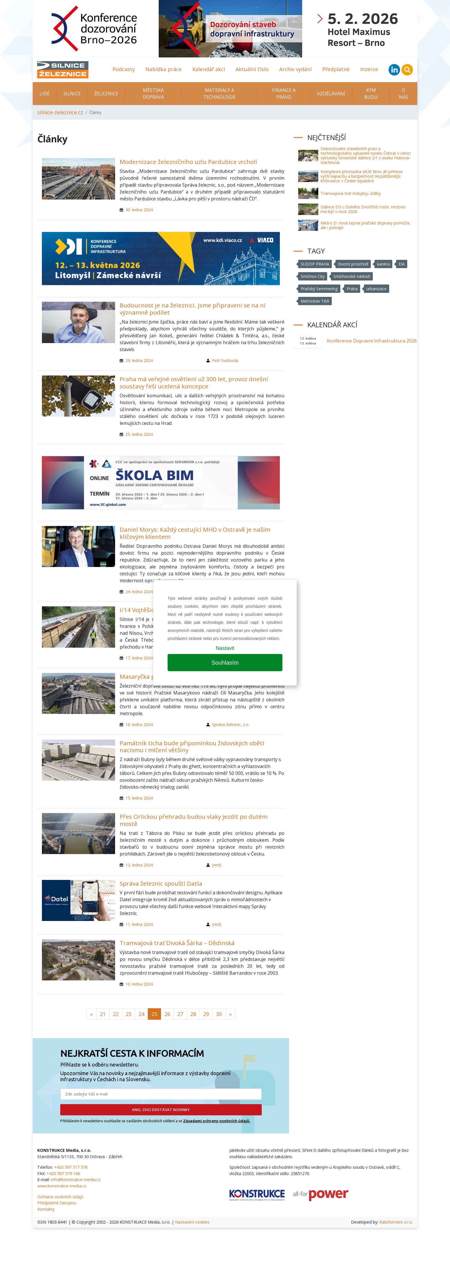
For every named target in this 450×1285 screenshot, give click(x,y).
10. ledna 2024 (139, 984)
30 (219, 1014)
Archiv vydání (295, 69)
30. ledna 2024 (139, 209)
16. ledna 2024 (139, 724)
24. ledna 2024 (139, 591)
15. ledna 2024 (139, 798)
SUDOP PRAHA (315, 264)
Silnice (72, 93)
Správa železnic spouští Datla (161, 883)
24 (141, 1014)
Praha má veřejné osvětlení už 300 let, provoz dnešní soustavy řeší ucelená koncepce (194, 382)
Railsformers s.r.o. (396, 1222)
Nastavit (225, 648)
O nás (403, 93)
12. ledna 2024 (139, 865)
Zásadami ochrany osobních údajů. (217, 1120)
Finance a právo (284, 93)
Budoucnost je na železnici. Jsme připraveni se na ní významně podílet (192, 308)
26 (167, 1014)
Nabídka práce (164, 69)
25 (154, 1014)
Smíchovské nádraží (352, 276)
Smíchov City (313, 276)
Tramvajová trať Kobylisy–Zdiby (351, 193)
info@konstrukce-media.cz (75, 1179)
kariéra (385, 264)
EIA (403, 264)
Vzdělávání (331, 93)
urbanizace (376, 288)
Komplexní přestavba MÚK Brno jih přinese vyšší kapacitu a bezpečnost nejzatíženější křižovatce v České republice (362, 176)
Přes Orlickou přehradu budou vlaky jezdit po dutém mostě (193, 820)
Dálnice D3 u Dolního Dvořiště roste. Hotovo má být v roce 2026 (363, 209)
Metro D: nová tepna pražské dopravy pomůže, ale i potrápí (366, 225)
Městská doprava (153, 93)
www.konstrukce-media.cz (61, 1186)
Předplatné (336, 69)
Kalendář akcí (208, 69)
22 (116, 1014)
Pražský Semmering (319, 288)
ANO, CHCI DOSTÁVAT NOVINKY (161, 1109)
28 (193, 1014)
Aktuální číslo (252, 69)
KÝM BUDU (371, 93)
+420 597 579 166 (63, 1173)
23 (128, 1014)
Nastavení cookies (192, 1222)
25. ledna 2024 (139, 434)
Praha (352, 288)
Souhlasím (225, 662)
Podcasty (124, 69)
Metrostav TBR (315, 301)
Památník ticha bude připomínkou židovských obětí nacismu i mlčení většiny (192, 746)
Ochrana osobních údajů (60, 1196)
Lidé (45, 93)
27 (180, 1014)
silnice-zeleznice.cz (60, 112)
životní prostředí (354, 264)
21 (103, 1014)
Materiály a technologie (219, 93)
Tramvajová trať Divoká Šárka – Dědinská (177, 943)
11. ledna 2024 (139, 924)
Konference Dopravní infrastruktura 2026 (372, 341)
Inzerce (369, 69)
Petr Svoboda (225, 360)
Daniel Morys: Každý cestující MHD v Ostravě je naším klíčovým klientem (195, 533)
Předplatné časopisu (56, 1202)
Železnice (106, 93)
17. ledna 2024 (139, 658)
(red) (216, 865)
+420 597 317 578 (71, 1167)
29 (206, 1014)
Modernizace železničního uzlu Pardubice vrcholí (188, 162)
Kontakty (46, 1209)
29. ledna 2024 (139, 360)
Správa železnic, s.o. (230, 724)
